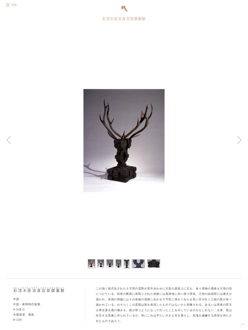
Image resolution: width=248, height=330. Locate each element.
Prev (10, 141)
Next (237, 141)
